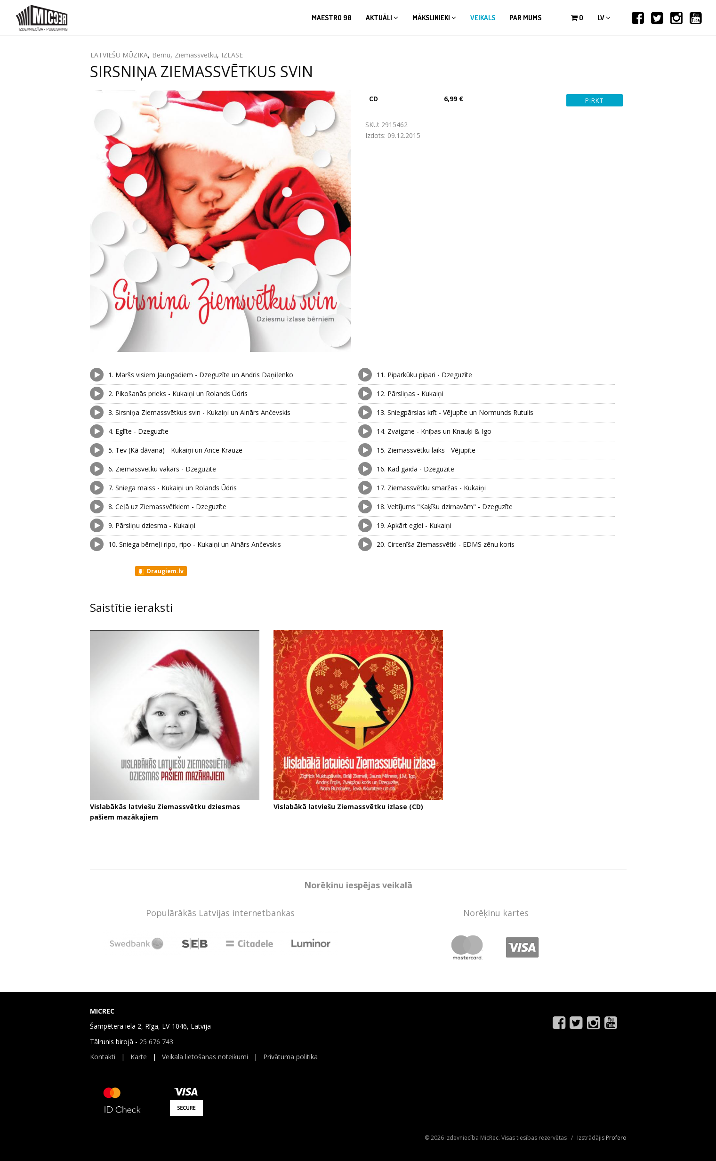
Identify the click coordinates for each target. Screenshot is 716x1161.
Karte (138, 1056)
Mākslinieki (434, 17)
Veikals (482, 17)
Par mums (525, 17)
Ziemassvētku (196, 54)
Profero (616, 1138)
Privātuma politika (290, 1056)
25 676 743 (156, 1041)
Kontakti (102, 1056)
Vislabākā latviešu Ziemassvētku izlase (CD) (348, 806)
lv (604, 17)
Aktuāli (382, 17)
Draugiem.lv (160, 571)
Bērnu (161, 54)
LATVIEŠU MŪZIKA (119, 54)
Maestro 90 (332, 17)
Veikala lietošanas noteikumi (205, 1056)
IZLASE (232, 54)
